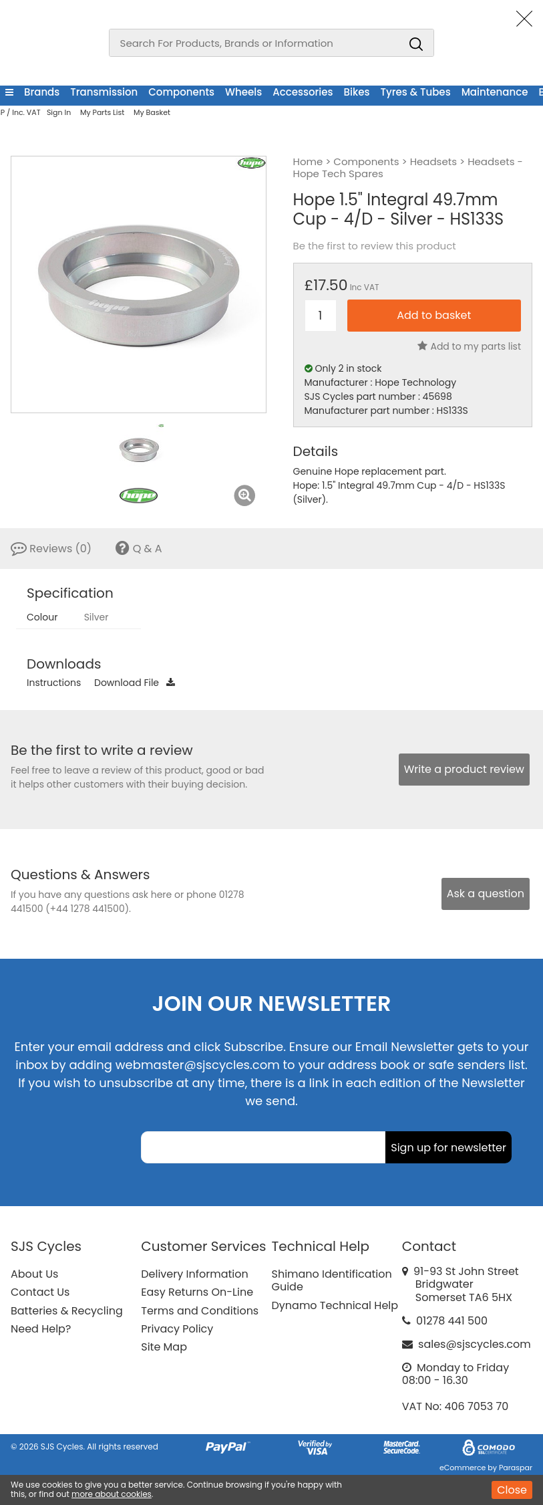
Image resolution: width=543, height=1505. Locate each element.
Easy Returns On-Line (197, 1292)
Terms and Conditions (199, 1310)
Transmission (104, 92)
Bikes (357, 92)
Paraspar (515, 1467)
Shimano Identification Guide (332, 1280)
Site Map (164, 1347)
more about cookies (111, 1494)
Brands (41, 92)
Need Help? (41, 1329)
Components (181, 92)
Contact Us (40, 1292)
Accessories (303, 92)
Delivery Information (194, 1274)
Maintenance (495, 92)
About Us (34, 1274)
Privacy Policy (177, 1329)
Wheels (243, 92)
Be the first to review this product (374, 246)
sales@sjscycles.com (474, 1344)
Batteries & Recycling (67, 1310)
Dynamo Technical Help (335, 1305)
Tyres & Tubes (416, 92)
